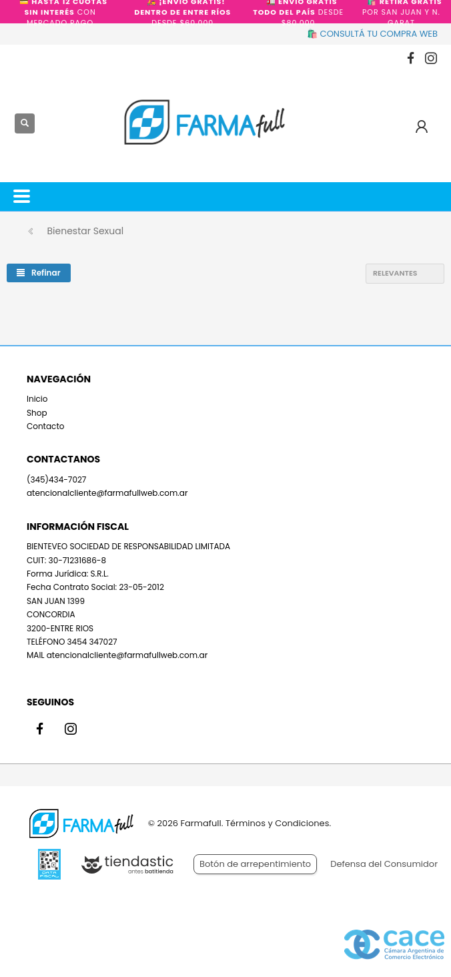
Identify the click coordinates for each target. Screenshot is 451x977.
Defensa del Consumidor (384, 864)
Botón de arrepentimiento (255, 864)
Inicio (37, 398)
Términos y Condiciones (277, 823)
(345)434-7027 (56, 479)
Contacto (45, 426)
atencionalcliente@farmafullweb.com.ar (107, 493)
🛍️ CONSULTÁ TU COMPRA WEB (372, 33)
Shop (37, 412)
